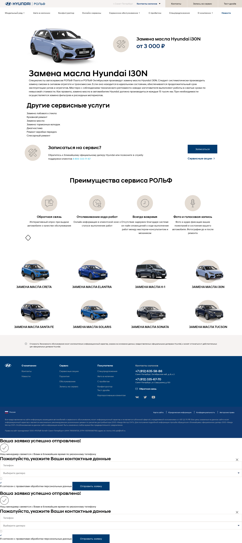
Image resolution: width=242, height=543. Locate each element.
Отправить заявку (91, 486)
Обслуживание (67, 381)
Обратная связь (145, 388)
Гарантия (64, 376)
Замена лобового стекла (42, 113)
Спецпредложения (179, 13)
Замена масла (35, 120)
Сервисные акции (201, 158)
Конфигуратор (66, 13)
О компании (205, 13)
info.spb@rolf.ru (118, 430)
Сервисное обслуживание (124, 13)
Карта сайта (158, 412)
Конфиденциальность (205, 412)
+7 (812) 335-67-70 (148, 379)
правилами (23, 486)
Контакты (176, 3)
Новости (226, 13)
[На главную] (18, 3)
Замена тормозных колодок (43, 124)
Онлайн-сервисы (91, 13)
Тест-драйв (230, 3)
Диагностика (34, 128)
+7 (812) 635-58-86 (148, 371)
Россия (10, 412)
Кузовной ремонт (37, 116)
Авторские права (227, 412)
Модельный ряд (15, 13)
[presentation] (26, 238)
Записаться (202, 149)
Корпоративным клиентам (111, 395)
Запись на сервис (202, 3)
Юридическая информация (179, 412)
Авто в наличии (41, 13)
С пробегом (155, 13)
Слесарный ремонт (38, 135)
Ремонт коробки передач (42, 131)
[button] (137, 3)
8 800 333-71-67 (82, 158)
